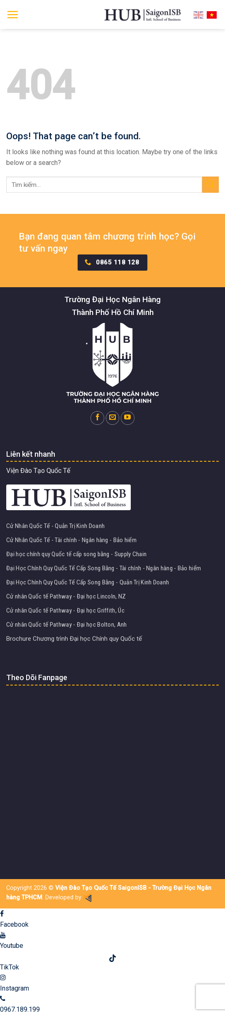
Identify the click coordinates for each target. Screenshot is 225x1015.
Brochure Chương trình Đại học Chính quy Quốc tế (74, 638)
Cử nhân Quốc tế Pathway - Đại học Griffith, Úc (65, 610)
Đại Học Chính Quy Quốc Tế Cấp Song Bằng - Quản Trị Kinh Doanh (87, 582)
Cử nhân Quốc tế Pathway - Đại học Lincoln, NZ (66, 596)
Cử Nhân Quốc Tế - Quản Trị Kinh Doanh (55, 526)
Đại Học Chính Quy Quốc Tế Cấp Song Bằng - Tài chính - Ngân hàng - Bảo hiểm (103, 568)
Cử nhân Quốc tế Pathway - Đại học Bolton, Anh (66, 624)
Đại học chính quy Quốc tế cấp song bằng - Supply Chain (76, 554)
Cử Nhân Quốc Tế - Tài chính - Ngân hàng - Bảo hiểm (71, 540)
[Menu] (12, 14)
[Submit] (210, 185)
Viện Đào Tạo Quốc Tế (38, 471)
